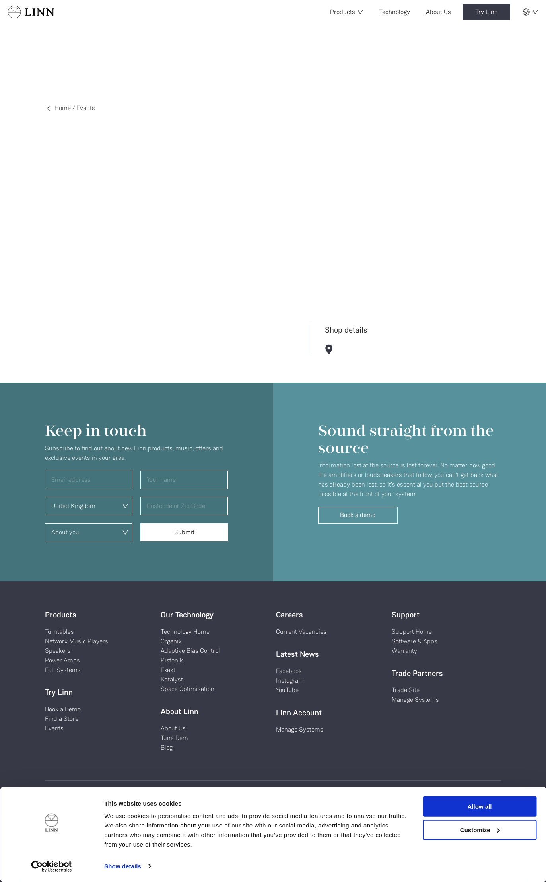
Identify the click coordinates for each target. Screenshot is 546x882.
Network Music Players (76, 641)
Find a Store (61, 718)
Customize (480, 829)
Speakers (58, 650)
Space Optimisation (187, 689)
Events (85, 108)
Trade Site (406, 690)
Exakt (168, 670)
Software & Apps (414, 641)
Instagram (290, 680)
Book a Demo (63, 709)
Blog (167, 747)
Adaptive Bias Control (190, 650)
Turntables (59, 631)
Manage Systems (299, 729)
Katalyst (172, 679)
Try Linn (486, 12)
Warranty (404, 650)
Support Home (412, 631)
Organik (171, 641)
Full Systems (63, 670)
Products (346, 12)
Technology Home (185, 631)
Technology (394, 12)
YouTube (287, 690)
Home (62, 108)
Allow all (480, 806)
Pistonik (172, 660)
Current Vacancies (301, 631)
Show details (122, 866)
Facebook (289, 671)
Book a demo (357, 515)
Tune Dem (174, 738)
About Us (438, 12)
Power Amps (62, 660)
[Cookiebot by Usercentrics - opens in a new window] (51, 866)
